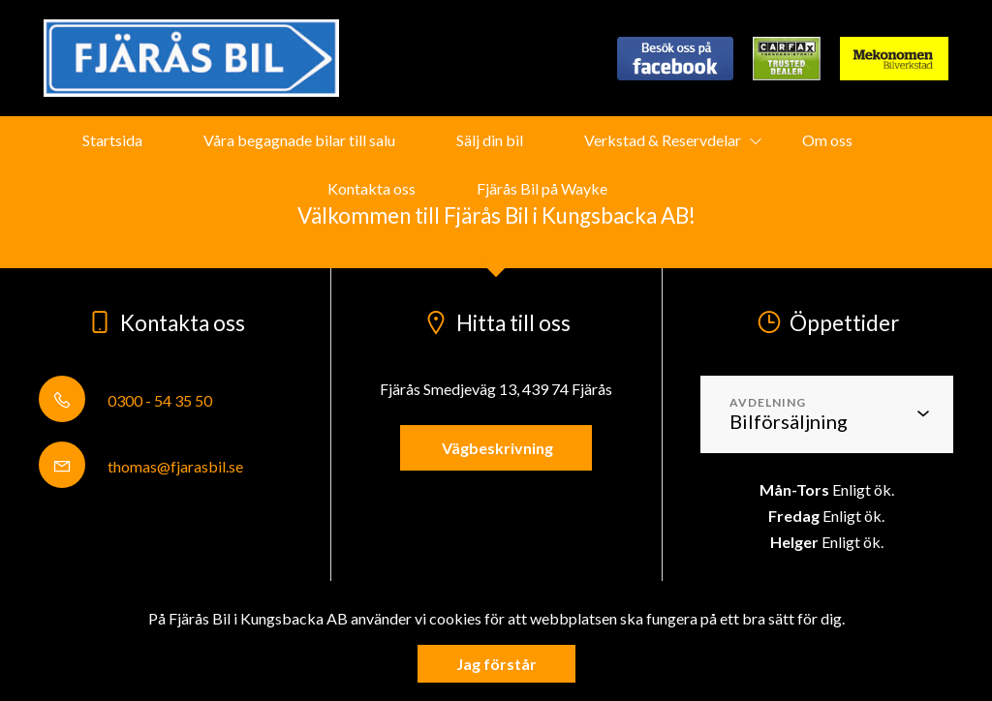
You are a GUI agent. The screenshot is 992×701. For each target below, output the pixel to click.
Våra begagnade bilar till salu (299, 140)
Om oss (827, 140)
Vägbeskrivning (496, 448)
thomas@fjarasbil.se (141, 466)
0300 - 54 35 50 (125, 400)
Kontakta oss (371, 188)
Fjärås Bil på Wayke (542, 188)
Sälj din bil (489, 140)
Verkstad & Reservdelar (662, 140)
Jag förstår (496, 664)
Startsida (112, 140)
